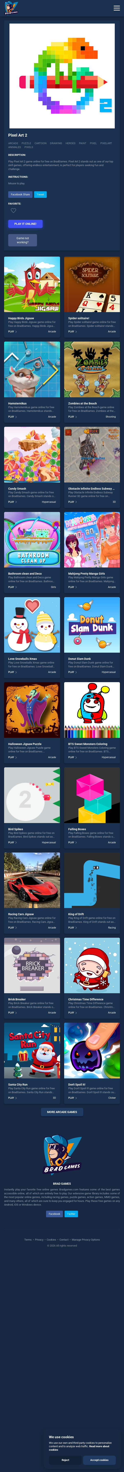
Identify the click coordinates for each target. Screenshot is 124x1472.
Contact (64, 1317)
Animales (14, 147)
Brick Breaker (17, 999)
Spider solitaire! (78, 318)
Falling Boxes (77, 829)
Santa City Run (18, 1084)
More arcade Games (62, 1112)
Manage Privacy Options (85, 1317)
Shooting (111, 416)
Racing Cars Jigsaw (21, 914)
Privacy (39, 1317)
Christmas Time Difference (85, 999)
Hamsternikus (17, 403)
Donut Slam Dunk (79, 658)
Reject (65, 1460)
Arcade (13, 143)
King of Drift (76, 914)
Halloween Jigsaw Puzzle (25, 744)
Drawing (56, 143)
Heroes (70, 143)
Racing (112, 927)
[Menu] (117, 8)
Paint (82, 143)
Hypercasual (49, 501)
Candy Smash (17, 488)
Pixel (93, 143)
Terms (28, 1317)
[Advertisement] (62, 1159)
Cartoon (40, 143)
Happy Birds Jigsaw (21, 318)
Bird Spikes (15, 829)
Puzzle (26, 143)
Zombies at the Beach (82, 403)
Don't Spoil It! (76, 1084)
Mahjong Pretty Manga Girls (86, 573)
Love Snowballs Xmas (22, 658)
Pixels (28, 147)
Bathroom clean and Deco (25, 573)
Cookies (51, 1317)
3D (114, 501)
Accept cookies (99, 1460)
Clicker (112, 1097)
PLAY (11, 331)
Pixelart (106, 143)
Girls (53, 587)
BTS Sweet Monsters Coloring (87, 744)
